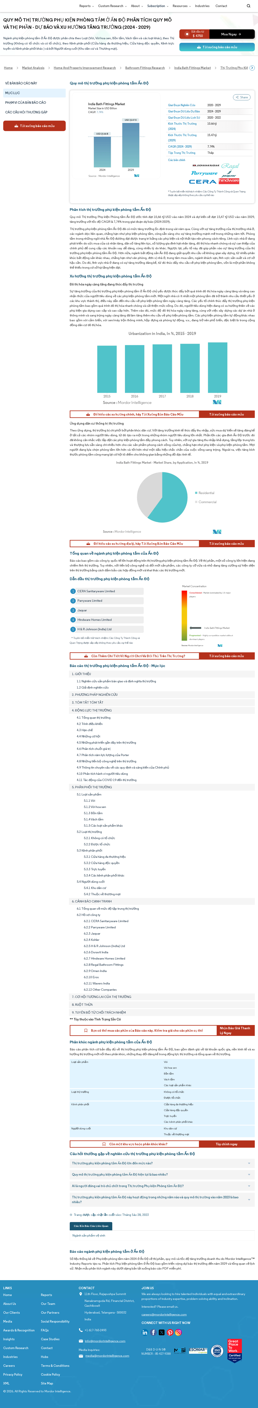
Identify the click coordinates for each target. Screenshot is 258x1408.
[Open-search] (249, 6)
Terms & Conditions (55, 1366)
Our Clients (11, 1313)
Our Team (48, 1304)
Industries (202, 6)
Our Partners (50, 1313)
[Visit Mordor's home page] (27, 6)
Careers (9, 1366)
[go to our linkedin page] (144, 1333)
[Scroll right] (252, 68)
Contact (221, 6)
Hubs (44, 1357)
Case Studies (50, 1339)
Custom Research (111, 6)
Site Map (47, 1383)
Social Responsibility (55, 1321)
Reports (85, 6)
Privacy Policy (12, 1374)
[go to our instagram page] (178, 1333)
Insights (9, 1339)
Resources (181, 6)
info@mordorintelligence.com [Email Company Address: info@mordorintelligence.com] (105, 1341)
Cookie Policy (50, 1374)
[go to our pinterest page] (170, 1333)
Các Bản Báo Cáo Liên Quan (91, 1226)
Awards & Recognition (19, 1330)
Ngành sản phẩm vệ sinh (88, 1235)
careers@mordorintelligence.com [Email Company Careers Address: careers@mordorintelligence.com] (164, 1314)
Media (7, 1321)
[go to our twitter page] (161, 1333)
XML (6, 1383)
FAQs (45, 1330)
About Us (9, 1304)
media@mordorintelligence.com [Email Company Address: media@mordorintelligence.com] (107, 1356)
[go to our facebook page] (153, 1333)
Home (7, 1295)
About (136, 6)
